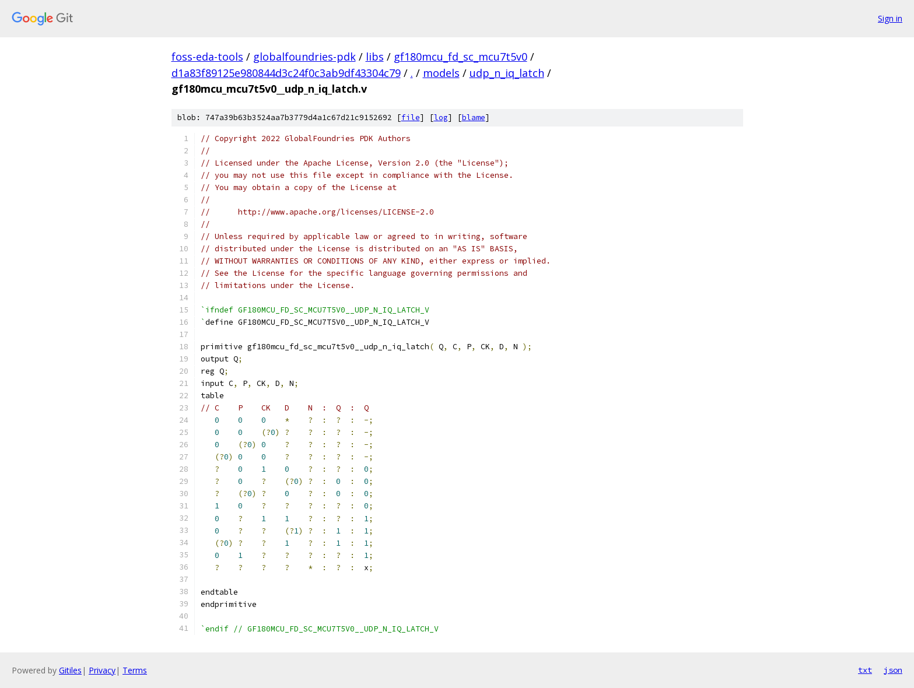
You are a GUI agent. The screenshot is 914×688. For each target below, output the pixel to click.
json (893, 670)
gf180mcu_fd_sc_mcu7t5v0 (460, 57)
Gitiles (70, 670)
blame (473, 117)
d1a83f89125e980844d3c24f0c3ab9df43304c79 (286, 73)
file (410, 117)
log (441, 117)
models (441, 73)
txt (865, 670)
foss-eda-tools (207, 57)
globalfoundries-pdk (304, 57)
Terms (134, 670)
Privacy (102, 670)
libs (375, 57)
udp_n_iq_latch (507, 73)
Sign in (890, 18)
